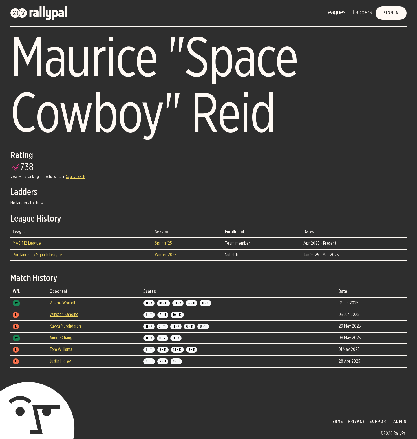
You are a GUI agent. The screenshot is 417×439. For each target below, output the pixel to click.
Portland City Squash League (37, 255)
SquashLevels (75, 177)
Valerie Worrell (62, 303)
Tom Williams (61, 349)
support (379, 421)
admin (400, 421)
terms (336, 421)
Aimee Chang (61, 337)
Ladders (362, 12)
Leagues (335, 12)
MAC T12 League (27, 243)
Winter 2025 (166, 255)
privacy (356, 421)
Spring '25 (163, 243)
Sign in (391, 13)
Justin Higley (60, 361)
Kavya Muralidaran (65, 326)
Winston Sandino (64, 314)
